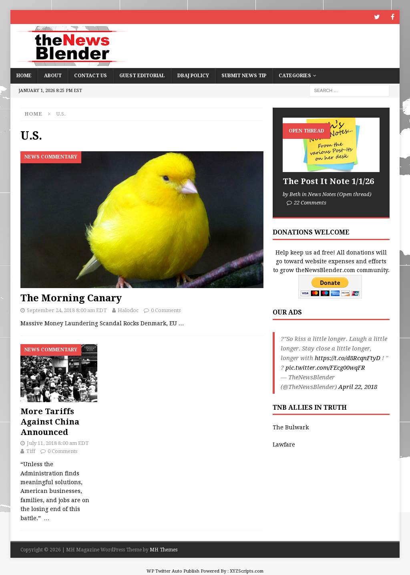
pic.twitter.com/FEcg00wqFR (325, 367)
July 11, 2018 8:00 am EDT (58, 443)
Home (24, 75)
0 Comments (166, 310)
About (53, 75)
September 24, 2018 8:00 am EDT (67, 310)
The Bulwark (291, 427)
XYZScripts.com (246, 571)
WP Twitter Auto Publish (173, 571)
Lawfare (284, 444)
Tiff (30, 451)
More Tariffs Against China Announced (49, 422)
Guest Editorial (142, 75)
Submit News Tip (243, 75)
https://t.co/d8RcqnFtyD (347, 358)
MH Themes (163, 550)
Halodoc (128, 310)
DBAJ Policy (193, 75)
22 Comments (310, 203)
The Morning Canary (71, 298)
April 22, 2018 (357, 387)
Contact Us (90, 75)
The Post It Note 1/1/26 (328, 181)
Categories (295, 75)
